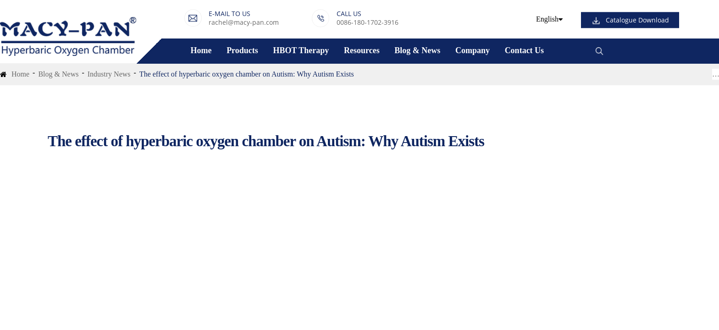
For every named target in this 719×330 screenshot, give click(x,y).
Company (472, 50)
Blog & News (417, 50)
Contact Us (524, 50)
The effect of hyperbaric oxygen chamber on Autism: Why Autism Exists (246, 74)
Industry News (109, 74)
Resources (362, 50)
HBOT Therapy (301, 50)
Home (200, 50)
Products (242, 50)
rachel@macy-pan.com (244, 22)
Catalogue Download (637, 20)
